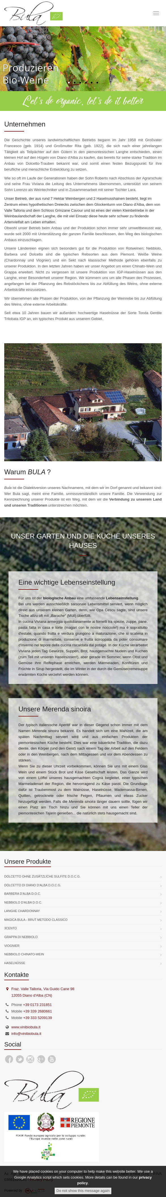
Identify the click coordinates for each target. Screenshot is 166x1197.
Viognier (12, 945)
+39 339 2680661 (37, 1011)
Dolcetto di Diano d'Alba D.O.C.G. (32, 885)
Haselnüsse (14, 963)
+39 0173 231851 (37, 1005)
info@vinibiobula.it (26, 1033)
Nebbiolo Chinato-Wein (24, 954)
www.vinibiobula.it (26, 1027)
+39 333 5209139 (37, 1018)
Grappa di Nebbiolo (21, 937)
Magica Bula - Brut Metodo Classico (35, 919)
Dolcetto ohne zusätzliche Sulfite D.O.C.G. (42, 876)
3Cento (10, 928)
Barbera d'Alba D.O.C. (22, 893)
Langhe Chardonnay (22, 911)
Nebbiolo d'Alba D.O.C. (23, 902)
